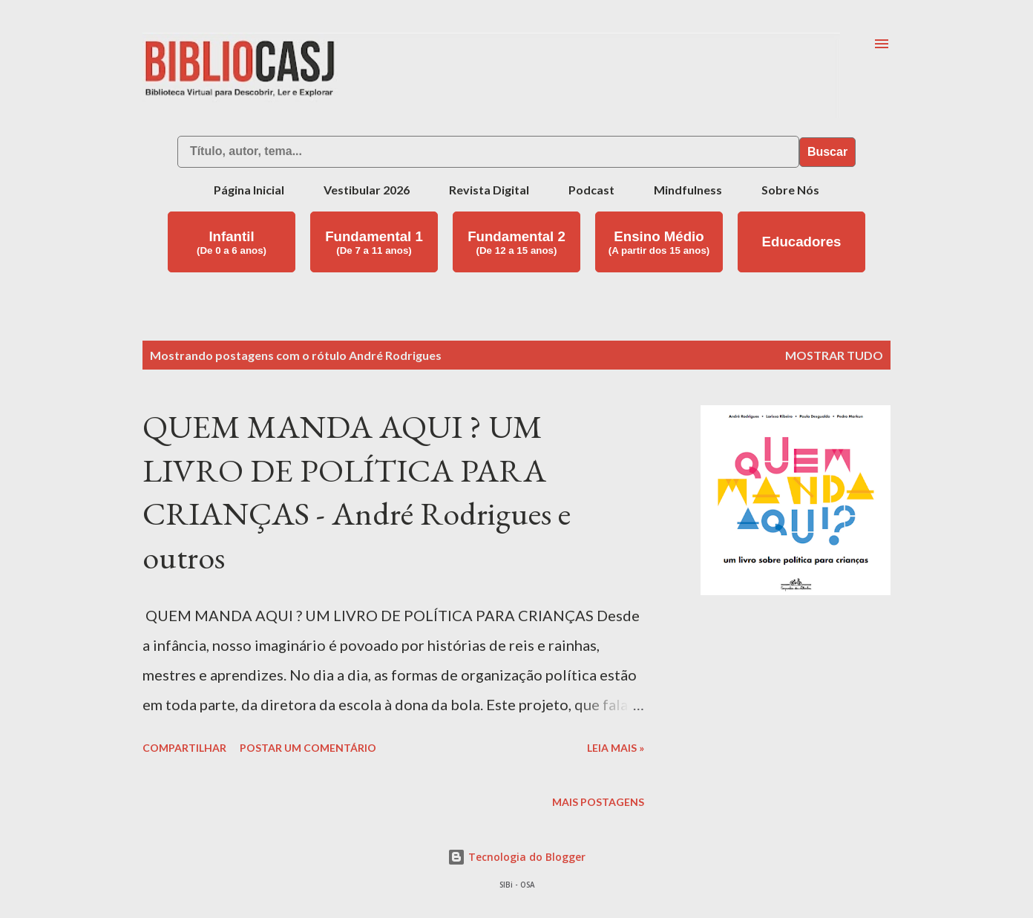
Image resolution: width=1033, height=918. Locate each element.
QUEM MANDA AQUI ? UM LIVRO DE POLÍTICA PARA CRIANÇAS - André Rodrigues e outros (356, 491)
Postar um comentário (308, 747)
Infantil (231, 242)
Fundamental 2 (516, 242)
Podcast (591, 190)
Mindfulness (688, 190)
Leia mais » (615, 747)
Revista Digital (489, 190)
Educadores (802, 241)
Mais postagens (598, 802)
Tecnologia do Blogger (516, 857)
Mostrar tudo (834, 355)
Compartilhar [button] (184, 747)
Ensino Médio (659, 242)
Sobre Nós (790, 190)
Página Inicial (249, 190)
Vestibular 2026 (367, 190)
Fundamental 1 (374, 242)
